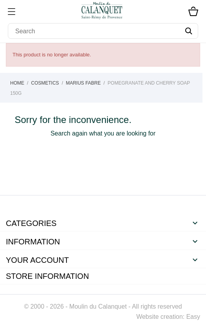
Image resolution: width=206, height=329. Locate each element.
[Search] (103, 31)
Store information (47, 276)
